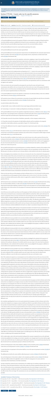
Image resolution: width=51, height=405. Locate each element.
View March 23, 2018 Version (39, 385)
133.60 (38, 113)
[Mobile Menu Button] (1, 2)
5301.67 (45, 111)
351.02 (35, 181)
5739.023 (17, 139)
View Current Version (39, 21)
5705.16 (25, 78)
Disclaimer (21, 395)
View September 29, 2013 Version (36, 379)
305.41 (10, 166)
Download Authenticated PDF (39, 25)
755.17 (11, 134)
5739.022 (38, 312)
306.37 (17, 240)
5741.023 (47, 349)
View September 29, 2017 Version (42, 383)
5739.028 (24, 100)
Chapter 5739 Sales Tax (26, 15)
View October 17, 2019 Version (40, 387)
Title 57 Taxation (15, 15)
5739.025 (36, 354)
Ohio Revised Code (5, 15)
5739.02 (41, 344)
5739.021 (22, 346)
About (31, 395)
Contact (27, 395)
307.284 (6, 56)
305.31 (6, 166)
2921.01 (15, 95)
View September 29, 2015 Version (36, 381)
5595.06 (45, 126)
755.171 (11, 130)
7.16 (11, 161)
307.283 (17, 54)
